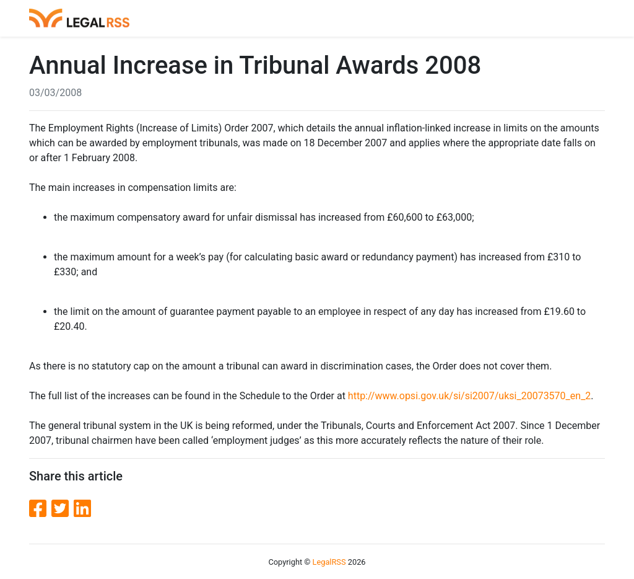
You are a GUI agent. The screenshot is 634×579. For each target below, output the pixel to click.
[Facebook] (40, 509)
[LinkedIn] (82, 509)
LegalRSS (329, 562)
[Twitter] (62, 509)
